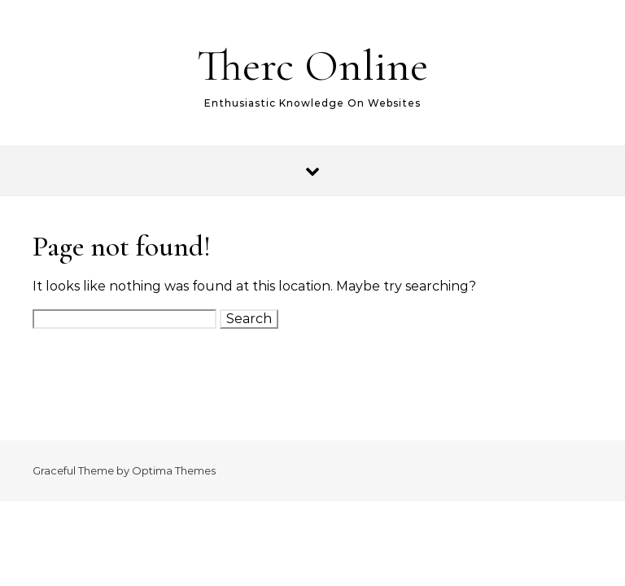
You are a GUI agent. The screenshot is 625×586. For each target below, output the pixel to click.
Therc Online (312, 65)
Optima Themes (174, 470)
